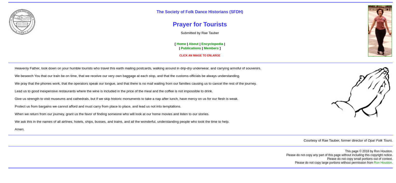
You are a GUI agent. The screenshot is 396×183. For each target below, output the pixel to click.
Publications (191, 48)
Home (181, 44)
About (194, 44)
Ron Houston (383, 162)
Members (211, 48)
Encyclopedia (212, 44)
